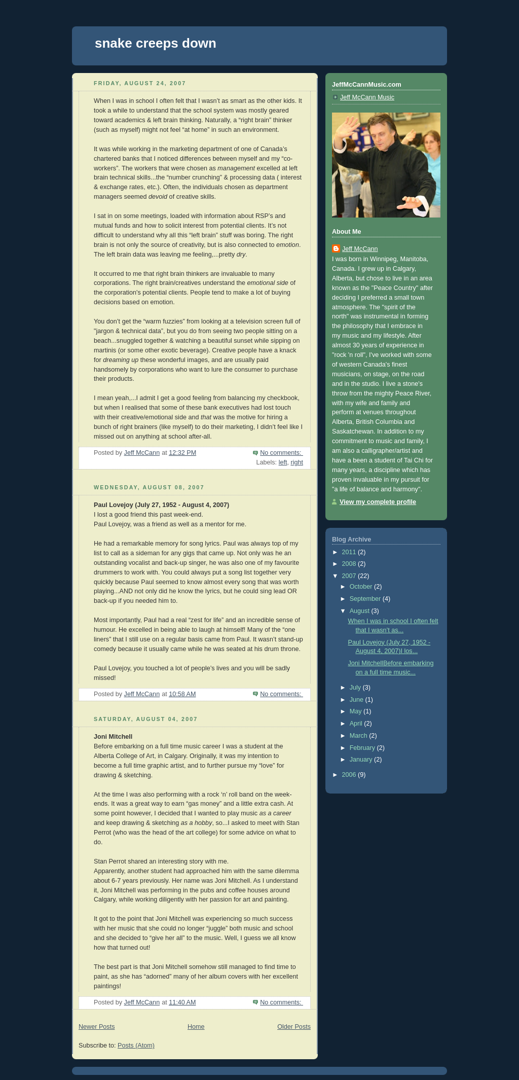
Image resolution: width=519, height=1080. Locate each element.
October (362, 586)
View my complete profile (378, 502)
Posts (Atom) (136, 1045)
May (356, 711)
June (357, 699)
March (359, 735)
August (361, 611)
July (356, 687)
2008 (350, 563)
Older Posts (294, 1026)
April (357, 723)
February (363, 747)
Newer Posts (97, 1026)
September (366, 598)
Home (196, 1026)
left (283, 462)
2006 (350, 774)
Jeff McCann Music (367, 97)
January (362, 759)
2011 (350, 552)
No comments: (281, 452)
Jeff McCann (360, 249)
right (296, 462)
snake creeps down (155, 43)
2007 (350, 576)
